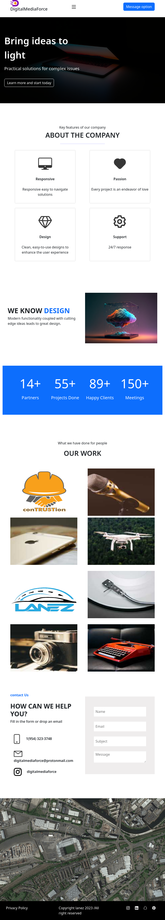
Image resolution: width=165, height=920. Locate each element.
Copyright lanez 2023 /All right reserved (79, 910)
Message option (139, 6)
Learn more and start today (29, 82)
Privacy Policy (17, 908)
